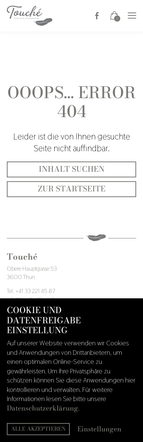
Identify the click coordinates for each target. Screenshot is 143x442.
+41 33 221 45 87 (35, 291)
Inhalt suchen (72, 169)
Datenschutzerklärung (42, 408)
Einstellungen (99, 429)
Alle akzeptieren (38, 429)
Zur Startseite (71, 188)
